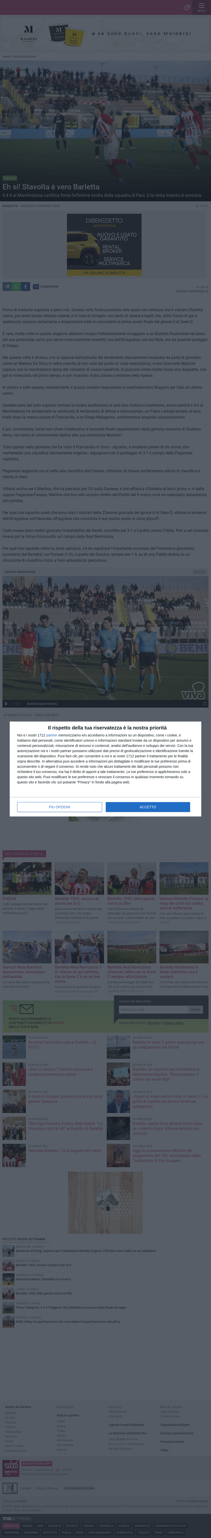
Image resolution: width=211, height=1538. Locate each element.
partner (51, 735)
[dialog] (105, 769)
